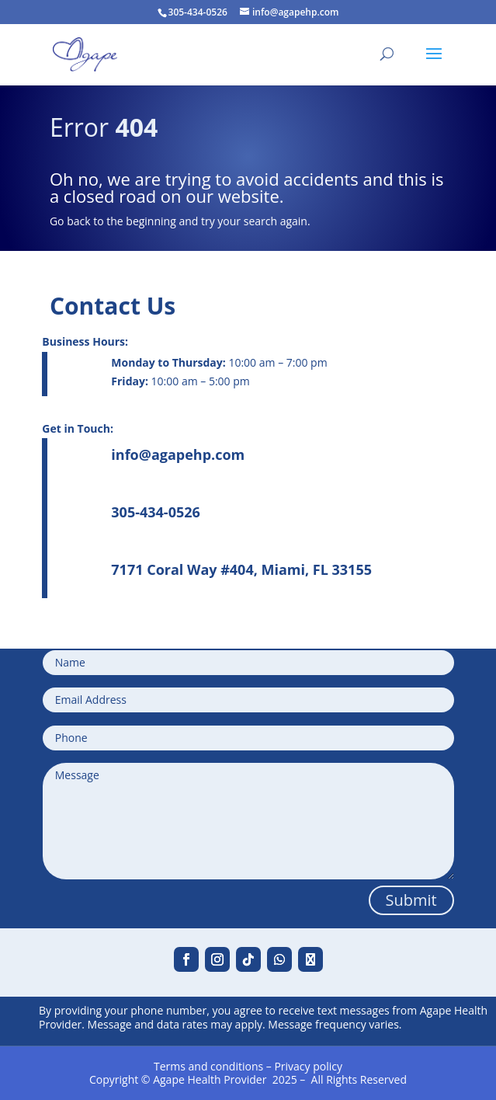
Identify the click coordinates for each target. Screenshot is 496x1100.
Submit (411, 899)
